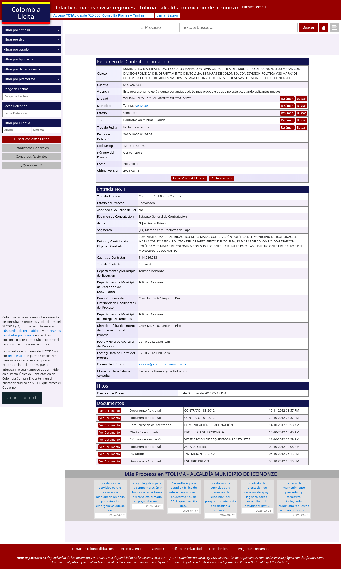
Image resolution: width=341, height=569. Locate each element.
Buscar (301, 98)
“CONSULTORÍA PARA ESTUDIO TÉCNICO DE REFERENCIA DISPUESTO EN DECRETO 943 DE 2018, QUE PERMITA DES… (183, 494)
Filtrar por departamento (22, 69)
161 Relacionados (221, 178)
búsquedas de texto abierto (21, 330)
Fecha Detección (15, 106)
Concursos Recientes (31, 156)
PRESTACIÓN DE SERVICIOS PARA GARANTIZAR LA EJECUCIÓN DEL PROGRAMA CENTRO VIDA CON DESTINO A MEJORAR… (220, 496)
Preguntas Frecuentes (253, 549)
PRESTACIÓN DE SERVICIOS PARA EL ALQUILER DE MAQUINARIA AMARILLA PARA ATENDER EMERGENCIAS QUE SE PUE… (110, 496)
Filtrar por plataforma (19, 79)
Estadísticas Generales (32, 147)
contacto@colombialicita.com (93, 549)
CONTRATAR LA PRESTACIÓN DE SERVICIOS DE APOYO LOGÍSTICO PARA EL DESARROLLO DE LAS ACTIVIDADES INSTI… (257, 494)
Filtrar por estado (16, 49)
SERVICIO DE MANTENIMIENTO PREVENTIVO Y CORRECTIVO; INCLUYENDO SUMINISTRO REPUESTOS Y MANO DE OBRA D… (294, 496)
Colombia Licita (25, 13)
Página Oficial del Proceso (189, 178)
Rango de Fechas (16, 89)
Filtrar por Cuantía (17, 123)
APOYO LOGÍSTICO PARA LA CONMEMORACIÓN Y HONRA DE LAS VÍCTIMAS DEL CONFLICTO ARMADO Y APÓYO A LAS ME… (147, 492)
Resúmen (287, 98)
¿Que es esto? (31, 165)
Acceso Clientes (132, 549)
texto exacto (16, 356)
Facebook (157, 549)
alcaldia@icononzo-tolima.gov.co (162, 364)
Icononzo (141, 105)
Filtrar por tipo (14, 39)
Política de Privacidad (186, 549)
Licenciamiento (220, 549)
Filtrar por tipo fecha (18, 59)
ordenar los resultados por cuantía (31, 332)
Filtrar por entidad (17, 30)
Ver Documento (109, 410)
